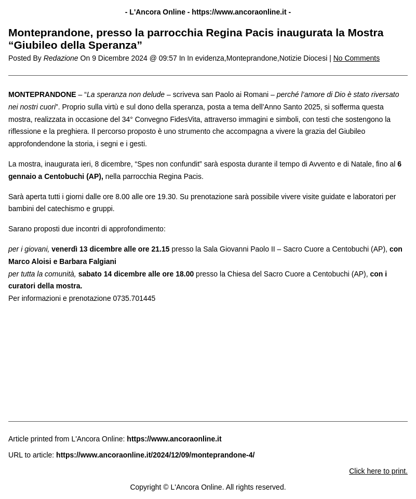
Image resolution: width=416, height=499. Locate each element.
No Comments (356, 58)
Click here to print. (378, 471)
